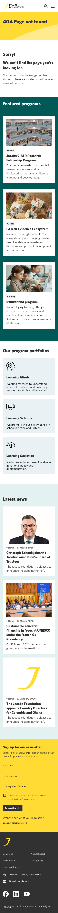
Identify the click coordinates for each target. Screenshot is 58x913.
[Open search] (46, 6)
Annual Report (38, 853)
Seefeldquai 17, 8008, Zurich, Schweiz (25, 874)
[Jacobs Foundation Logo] (13, 6)
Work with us (9, 860)
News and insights (12, 867)
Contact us (8, 853)
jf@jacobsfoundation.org (20, 881)
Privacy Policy (27, 799)
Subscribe (10, 808)
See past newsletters (13, 822)
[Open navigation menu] (53, 6)
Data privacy (37, 860)
